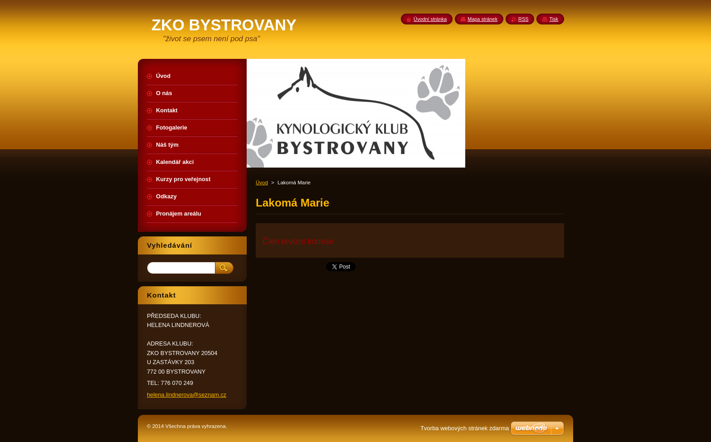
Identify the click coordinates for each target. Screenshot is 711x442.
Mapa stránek (482, 19)
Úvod (262, 182)
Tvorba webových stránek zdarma (464, 428)
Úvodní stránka (430, 19)
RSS (523, 19)
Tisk (553, 19)
